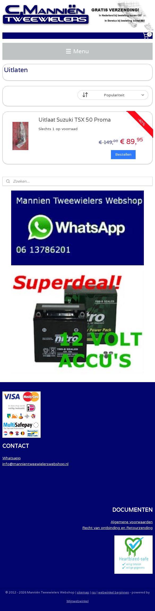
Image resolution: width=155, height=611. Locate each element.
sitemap (83, 592)
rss (94, 592)
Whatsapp (11, 458)
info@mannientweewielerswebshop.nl (35, 463)
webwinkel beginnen (113, 592)
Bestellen (123, 154)
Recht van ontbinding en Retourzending (117, 527)
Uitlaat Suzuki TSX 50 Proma (74, 119)
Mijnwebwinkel (78, 601)
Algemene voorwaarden (132, 521)
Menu (77, 51)
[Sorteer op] (113, 95)
